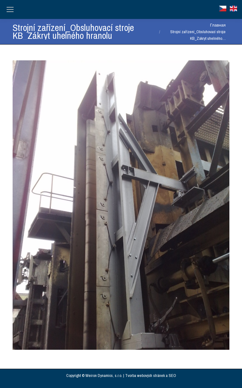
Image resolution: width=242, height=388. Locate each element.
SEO (172, 375)
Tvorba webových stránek (145, 375)
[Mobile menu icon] (10, 9)
